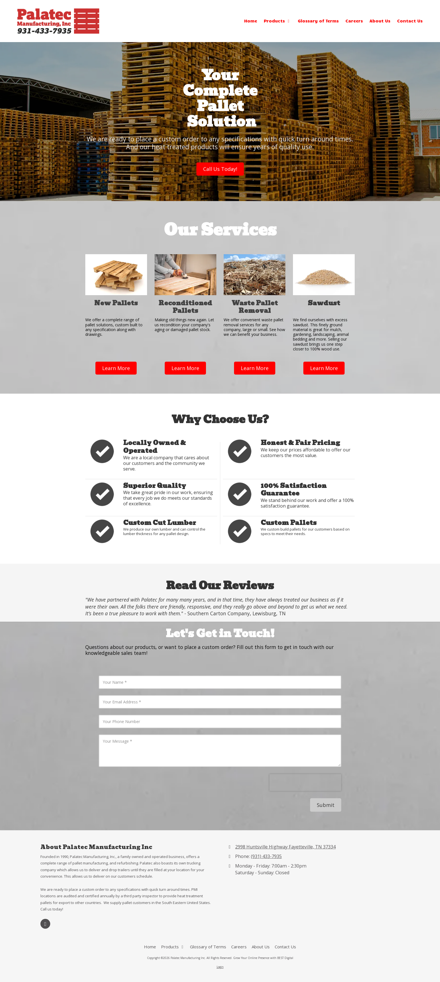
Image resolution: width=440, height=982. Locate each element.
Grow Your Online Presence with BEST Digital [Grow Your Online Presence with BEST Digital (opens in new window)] (263, 958)
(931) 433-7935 (266, 856)
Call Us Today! (220, 169)
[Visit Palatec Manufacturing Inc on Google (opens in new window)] (45, 924)
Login (220, 967)
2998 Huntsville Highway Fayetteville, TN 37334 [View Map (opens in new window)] (285, 847)
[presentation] (305, 782)
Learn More (116, 368)
